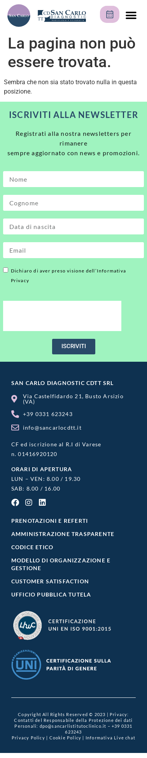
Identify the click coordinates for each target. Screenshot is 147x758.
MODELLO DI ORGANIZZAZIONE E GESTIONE (60, 564)
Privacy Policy (28, 737)
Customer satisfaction (50, 581)
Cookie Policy (65, 737)
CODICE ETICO (32, 547)
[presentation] (62, 316)
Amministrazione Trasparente (62, 534)
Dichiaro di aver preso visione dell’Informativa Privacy (68, 275)
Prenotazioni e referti (49, 520)
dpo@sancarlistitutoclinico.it (73, 726)
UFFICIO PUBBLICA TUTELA (51, 594)
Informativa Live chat (110, 737)
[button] (131, 15)
